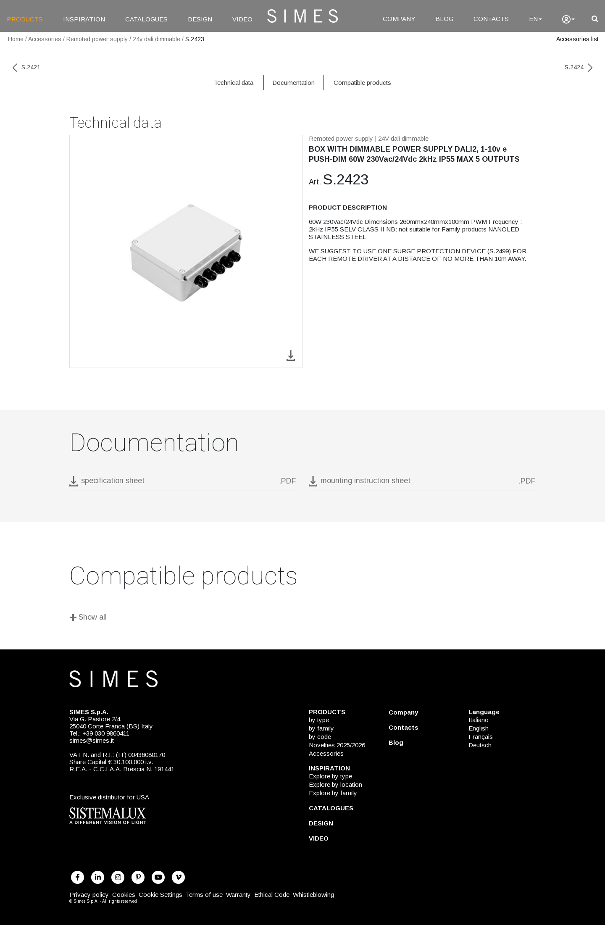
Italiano (478, 719)
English (478, 728)
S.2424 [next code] (578, 67)
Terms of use (204, 894)
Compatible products (362, 82)
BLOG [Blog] (444, 18)
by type (319, 719)
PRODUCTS (25, 19)
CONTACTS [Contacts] (491, 18)
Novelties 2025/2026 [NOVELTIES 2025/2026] (337, 745)
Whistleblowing (313, 894)
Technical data (233, 82)
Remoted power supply (97, 39)
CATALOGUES (146, 19)
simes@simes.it (91, 740)
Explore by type (330, 776)
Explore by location (335, 784)
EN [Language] (535, 18)
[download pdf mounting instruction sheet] (422, 483)
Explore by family (333, 792)
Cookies (123, 894)
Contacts (403, 727)
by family (321, 728)
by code (320, 736)
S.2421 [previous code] (26, 67)
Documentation (293, 82)
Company (403, 712)
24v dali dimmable (156, 39)
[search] (595, 19)
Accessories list (577, 39)
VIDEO (242, 19)
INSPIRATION (84, 19)
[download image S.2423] (291, 354)
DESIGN (200, 19)
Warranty (238, 894)
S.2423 (194, 39)
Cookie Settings (160, 894)
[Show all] (302, 618)
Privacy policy (89, 894)
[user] (568, 19)
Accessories (44, 39)
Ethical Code (271, 894)
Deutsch (480, 745)
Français (480, 736)
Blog (396, 742)
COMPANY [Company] (399, 18)
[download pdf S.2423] (182, 483)
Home (16, 39)
